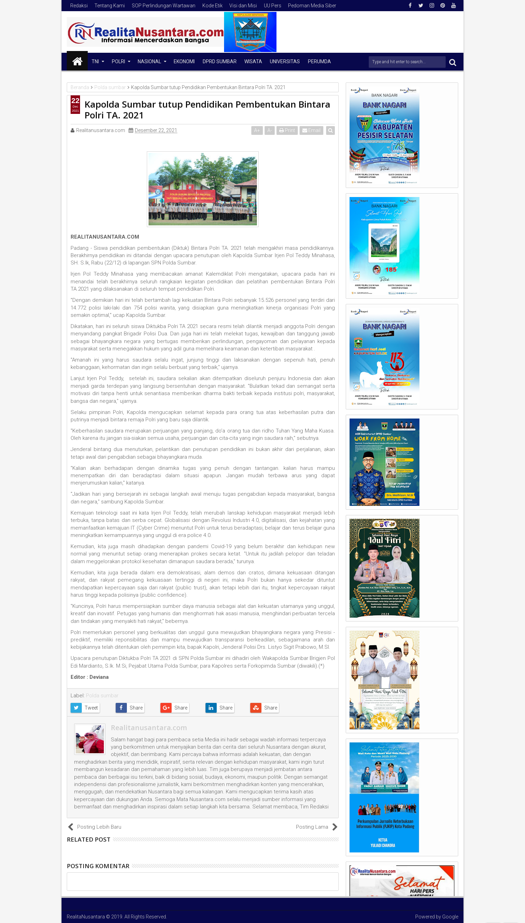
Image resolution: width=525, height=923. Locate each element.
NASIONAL (149, 61)
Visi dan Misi (243, 5)
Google (450, 917)
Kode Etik (212, 5)
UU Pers (272, 5)
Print (287, 130)
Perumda (319, 61)
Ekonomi (184, 61)
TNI (95, 61)
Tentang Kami (109, 5)
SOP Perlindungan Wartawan (163, 5)
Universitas (285, 61)
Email (312, 130)
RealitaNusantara (86, 917)
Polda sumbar (102, 695)
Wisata (253, 61)
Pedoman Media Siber (312, 5)
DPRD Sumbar (220, 61)
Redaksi (79, 5)
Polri (118, 61)
